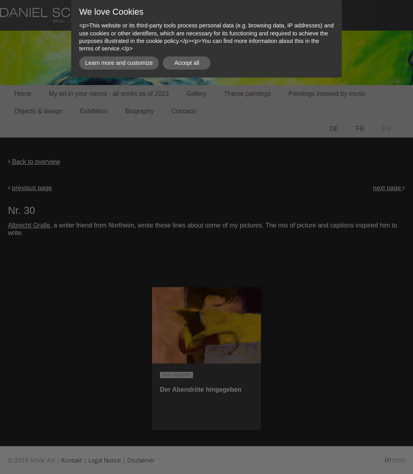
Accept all (186, 63)
